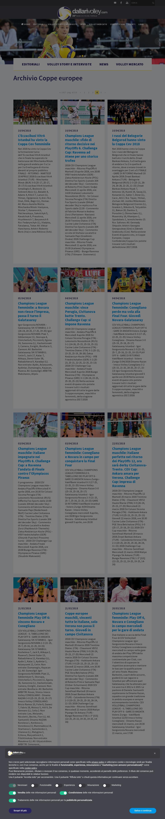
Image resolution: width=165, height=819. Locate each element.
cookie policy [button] (31, 768)
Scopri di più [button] (20, 810)
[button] (154, 753)
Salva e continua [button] (142, 810)
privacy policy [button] (97, 762)
